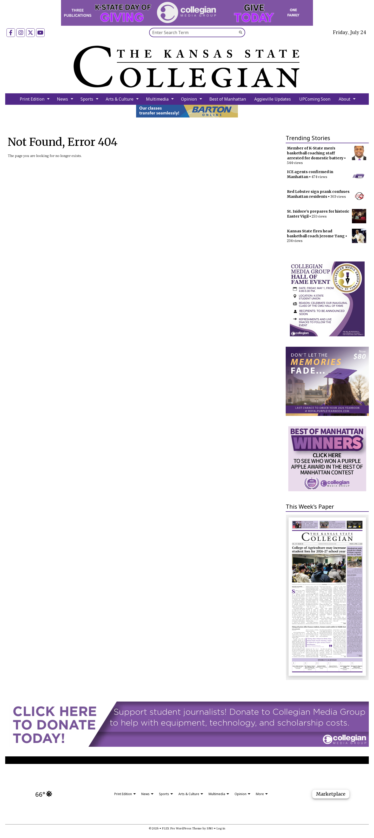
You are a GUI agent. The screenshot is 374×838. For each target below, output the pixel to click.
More (260, 794)
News (62, 99)
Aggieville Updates (272, 99)
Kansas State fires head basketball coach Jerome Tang (316, 233)
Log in (220, 828)
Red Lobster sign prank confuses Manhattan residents (318, 194)
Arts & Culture (119, 99)
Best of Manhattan (227, 99)
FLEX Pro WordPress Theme (182, 828)
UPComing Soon (314, 99)
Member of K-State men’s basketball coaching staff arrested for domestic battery (315, 153)
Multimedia (157, 99)
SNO (210, 828)
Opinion (189, 99)
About (344, 99)
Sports (87, 99)
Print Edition (32, 99)
